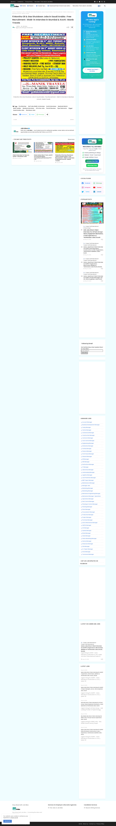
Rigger (71, 108)
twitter (87, 191)
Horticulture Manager (88, 464)
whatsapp (99, 183)
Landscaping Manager (88, 472)
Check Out (13, 817)
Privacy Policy (29, 1)
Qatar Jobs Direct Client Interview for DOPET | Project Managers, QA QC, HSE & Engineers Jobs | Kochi (93, 277)
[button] (104, 6)
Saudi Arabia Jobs (18, 110)
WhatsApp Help (92, 165)
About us (85, 824)
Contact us (20, 1)
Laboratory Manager (87, 469)
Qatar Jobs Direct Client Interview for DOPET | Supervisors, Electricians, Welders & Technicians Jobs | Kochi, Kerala (93, 265)
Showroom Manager (87, 543)
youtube (99, 187)
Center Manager (86, 430)
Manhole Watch (63, 106)
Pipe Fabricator (62, 108)
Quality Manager (86, 530)
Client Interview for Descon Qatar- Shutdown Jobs (21, 155)
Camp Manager (86, 427)
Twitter (33, 114)
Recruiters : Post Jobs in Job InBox (44, 1)
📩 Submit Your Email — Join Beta (92, 70)
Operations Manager (87, 499)
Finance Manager (87, 451)
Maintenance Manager (88, 483)
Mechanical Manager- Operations (91, 496)
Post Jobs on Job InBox (56, 808)
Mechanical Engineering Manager (91, 493)
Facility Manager (86, 448)
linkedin (99, 191)
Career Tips (40, 6)
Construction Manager (88, 435)
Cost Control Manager (88, 440)
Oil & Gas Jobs (40, 108)
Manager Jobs (86, 485)
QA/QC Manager (86, 525)
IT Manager (85, 467)
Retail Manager (86, 533)
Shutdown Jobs (21, 12)
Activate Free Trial (92, 161)
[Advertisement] (43, 180)
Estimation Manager (87, 446)
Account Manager (87, 422)
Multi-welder (17, 108)
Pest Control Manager (88, 501)
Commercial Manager (88, 432)
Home (23, 6)
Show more (71, 139)
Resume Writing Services (93, 808)
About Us (13, 1)
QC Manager (85, 528)
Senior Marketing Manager (89, 538)
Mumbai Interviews (28, 108)
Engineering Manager (88, 443)
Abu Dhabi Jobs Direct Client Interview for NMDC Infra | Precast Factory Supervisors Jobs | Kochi (91, 717)
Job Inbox (24, 128)
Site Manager (86, 546)
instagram (87, 187)
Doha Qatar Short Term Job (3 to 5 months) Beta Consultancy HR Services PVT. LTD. (43, 157)
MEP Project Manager (88, 480)
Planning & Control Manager (90, 504)
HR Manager (85, 459)
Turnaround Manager (88, 554)
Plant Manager (86, 509)
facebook (87, 183)
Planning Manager (87, 506)
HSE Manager (85, 461)
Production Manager (87, 514)
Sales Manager (86, 536)
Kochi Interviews (51, 106)
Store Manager (86, 551)
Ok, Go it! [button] (7, 821)
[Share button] (47, 114)
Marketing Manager (87, 488)
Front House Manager (88, 454)
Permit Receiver (51, 108)
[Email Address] (92, 351)
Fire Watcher (22, 106)
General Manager (87, 456)
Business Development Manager (91, 424)
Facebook (24, 114)
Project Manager (86, 517)
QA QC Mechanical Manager (89, 522)
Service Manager (86, 541)
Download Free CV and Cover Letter (59, 6)
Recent (30, 6)
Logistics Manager (87, 475)
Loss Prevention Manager (89, 477)
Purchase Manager (87, 520)
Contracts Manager (87, 438)
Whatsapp (41, 114)
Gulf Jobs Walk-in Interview (36, 106)
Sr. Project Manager (87, 549)
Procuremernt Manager (88, 512)
